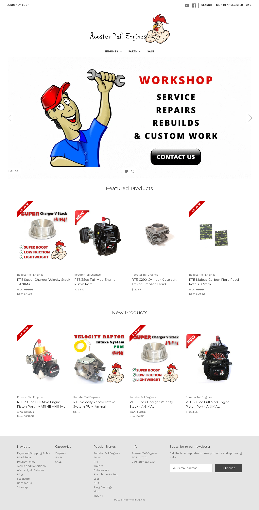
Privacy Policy (26, 461)
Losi (96, 478)
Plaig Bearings (102, 487)
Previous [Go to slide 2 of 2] (9, 118)
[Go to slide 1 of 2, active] (126, 171)
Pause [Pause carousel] (13, 171)
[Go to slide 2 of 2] (132, 171)
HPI (95, 461)
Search (206, 5)
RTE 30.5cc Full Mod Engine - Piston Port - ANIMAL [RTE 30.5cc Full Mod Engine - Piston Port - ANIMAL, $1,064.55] (209, 404)
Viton (96, 491)
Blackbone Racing (105, 474)
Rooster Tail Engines (106, 453)
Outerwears (101, 470)
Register (236, 5)
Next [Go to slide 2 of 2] (250, 118)
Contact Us (24, 483)
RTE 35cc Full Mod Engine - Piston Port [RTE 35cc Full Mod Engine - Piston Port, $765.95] (96, 282)
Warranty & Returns (30, 470)
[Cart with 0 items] (249, 5)
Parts (134, 51)
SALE (150, 51)
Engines (113, 51)
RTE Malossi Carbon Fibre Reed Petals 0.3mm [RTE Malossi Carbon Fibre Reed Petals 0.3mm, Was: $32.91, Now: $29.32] (214, 282)
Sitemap (22, 487)
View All (98, 495)
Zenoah (98, 457)
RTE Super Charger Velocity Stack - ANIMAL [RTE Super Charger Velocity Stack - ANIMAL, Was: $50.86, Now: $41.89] (43, 282)
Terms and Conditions (31, 466)
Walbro (98, 466)
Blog (20, 474)
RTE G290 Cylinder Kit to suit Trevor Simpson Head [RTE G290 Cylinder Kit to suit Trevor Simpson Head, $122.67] (154, 282)
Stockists (23, 478)
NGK (96, 483)
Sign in (221, 5)
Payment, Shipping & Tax (33, 453)
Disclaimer (24, 457)
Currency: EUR (18, 5)
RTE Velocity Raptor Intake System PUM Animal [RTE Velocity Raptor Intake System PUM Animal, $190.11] (94, 404)
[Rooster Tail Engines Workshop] (129, 117)
